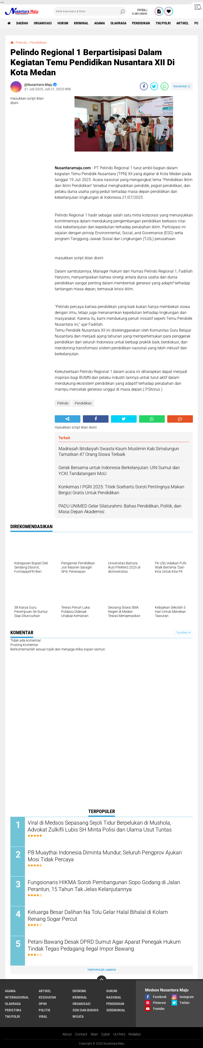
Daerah (22, 23)
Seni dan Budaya (85, 1010)
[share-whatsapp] (164, 86)
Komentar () (181, 86)
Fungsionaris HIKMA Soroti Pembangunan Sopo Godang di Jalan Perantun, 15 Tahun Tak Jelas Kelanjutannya (104, 886)
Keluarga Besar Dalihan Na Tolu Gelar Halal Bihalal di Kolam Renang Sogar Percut (98, 915)
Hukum (62, 23)
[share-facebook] (144, 86)
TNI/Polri (163, 23)
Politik (44, 1010)
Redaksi (135, 1034)
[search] (90, 11)
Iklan (94, 1034)
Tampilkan (183, 632)
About (67, 1034)
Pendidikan (141, 23)
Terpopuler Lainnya (101, 969)
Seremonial (115, 1010)
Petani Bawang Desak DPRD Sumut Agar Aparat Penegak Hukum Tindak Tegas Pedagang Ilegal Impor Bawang (104, 945)
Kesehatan (47, 997)
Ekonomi (79, 991)
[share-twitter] (154, 86)
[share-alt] (67, 419)
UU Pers (119, 1034)
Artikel (182, 23)
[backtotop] (102, 980)
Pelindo (21, 43)
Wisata (78, 1016)
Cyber (105, 1034)
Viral (43, 1016)
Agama (99, 23)
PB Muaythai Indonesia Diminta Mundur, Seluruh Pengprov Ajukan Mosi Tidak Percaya (105, 856)
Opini (43, 1004)
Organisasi (43, 23)
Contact (81, 1034)
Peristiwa (13, 1010)
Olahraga (118, 23)
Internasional (17, 997)
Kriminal (81, 23)
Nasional (113, 997)
